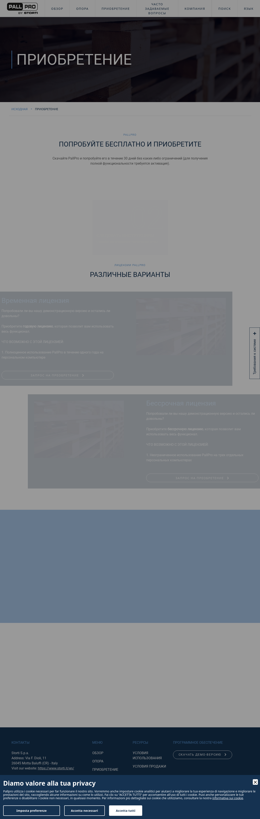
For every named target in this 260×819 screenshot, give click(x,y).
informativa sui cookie (227, 798)
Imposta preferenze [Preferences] (31, 811)
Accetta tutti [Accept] (125, 811)
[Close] (255, 782)
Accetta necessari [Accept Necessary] (84, 811)
